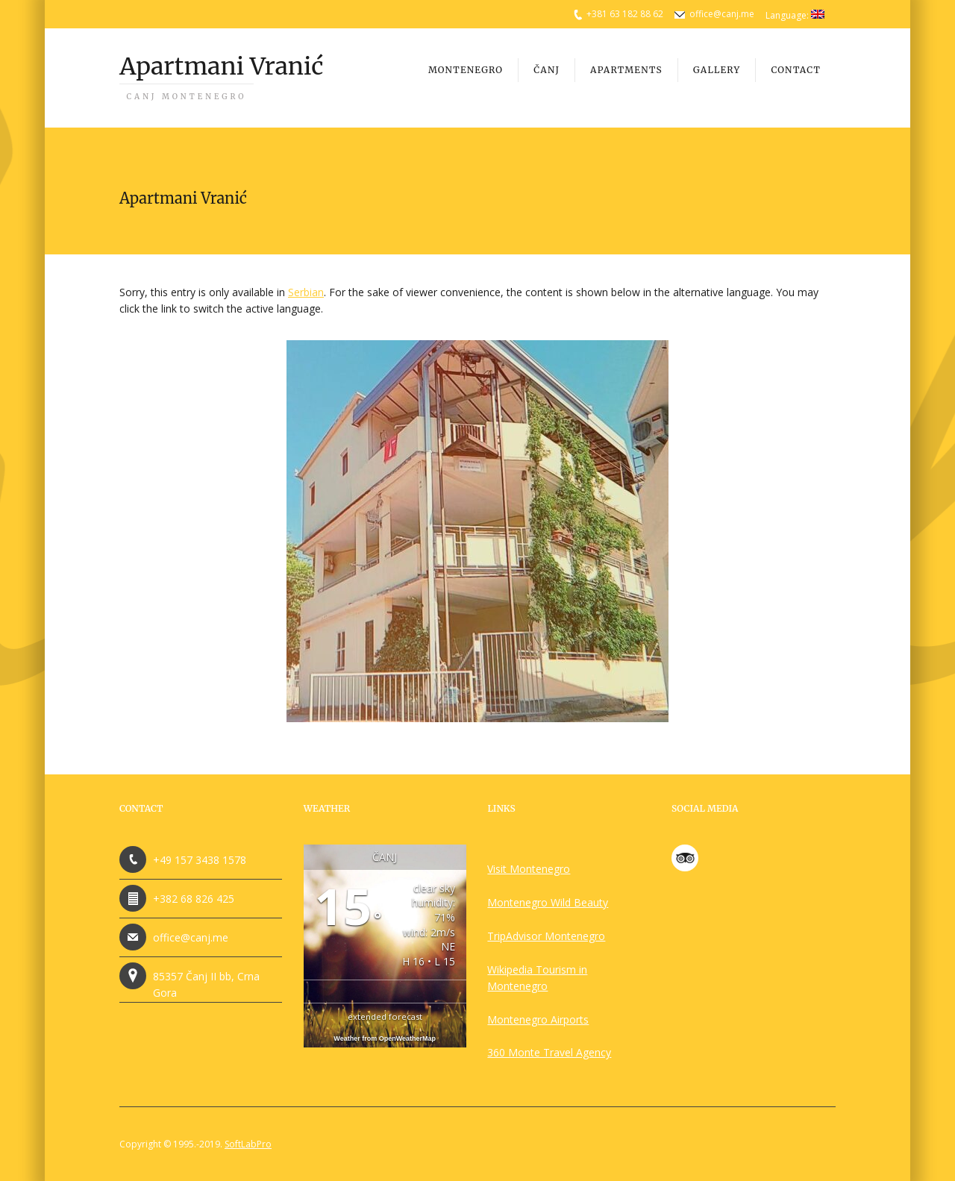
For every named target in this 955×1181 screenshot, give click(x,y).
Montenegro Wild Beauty (547, 902)
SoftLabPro (248, 1144)
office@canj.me (721, 13)
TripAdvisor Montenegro (546, 936)
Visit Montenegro (528, 869)
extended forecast (385, 1016)
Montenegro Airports (538, 1019)
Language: (794, 15)
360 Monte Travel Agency (549, 1052)
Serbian (306, 292)
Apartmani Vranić (221, 76)
